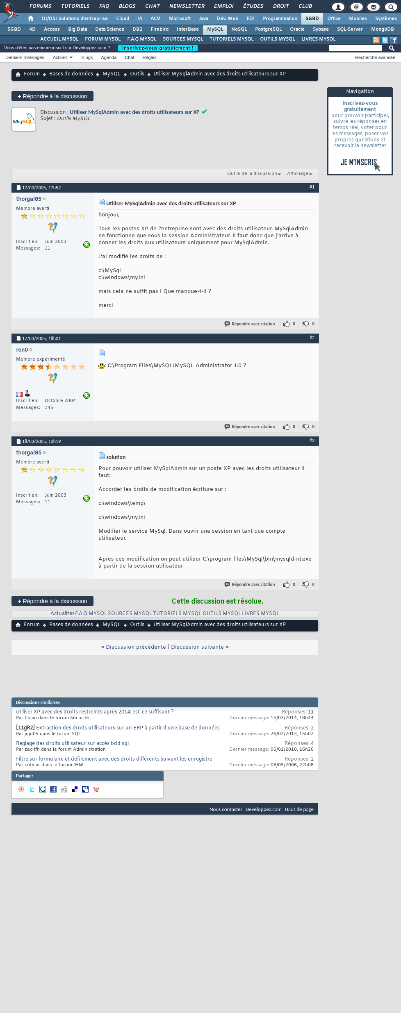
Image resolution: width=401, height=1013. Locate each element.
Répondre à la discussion (52, 96)
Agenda (108, 57)
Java (203, 19)
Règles (150, 57)
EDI (250, 19)
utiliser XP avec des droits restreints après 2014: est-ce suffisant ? (95, 712)
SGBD (312, 19)
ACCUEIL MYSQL (59, 39)
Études (253, 6)
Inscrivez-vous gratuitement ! (158, 47)
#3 (312, 440)
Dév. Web (227, 19)
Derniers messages (24, 57)
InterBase (188, 29)
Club (304, 6)
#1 (312, 187)
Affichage (297, 174)
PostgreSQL (268, 29)
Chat (152, 6)
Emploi (223, 6)
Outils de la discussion (252, 174)
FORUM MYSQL (103, 39)
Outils (137, 74)
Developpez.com (264, 809)
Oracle (297, 29)
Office (334, 19)
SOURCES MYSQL (183, 39)
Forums (40, 6)
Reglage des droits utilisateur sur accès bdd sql (72, 743)
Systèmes (386, 19)
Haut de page (299, 809)
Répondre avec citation (250, 324)
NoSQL (239, 29)
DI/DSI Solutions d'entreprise (75, 19)
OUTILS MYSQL (277, 39)
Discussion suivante (197, 647)
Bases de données (71, 74)
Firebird (159, 29)
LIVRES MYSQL (318, 39)
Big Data (77, 29)
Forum (32, 74)
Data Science (109, 29)
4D (32, 29)
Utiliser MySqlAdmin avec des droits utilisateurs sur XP (135, 112)
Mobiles (358, 19)
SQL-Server (350, 29)
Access (52, 29)
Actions (60, 57)
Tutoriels (75, 6)
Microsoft (180, 19)
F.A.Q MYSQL (141, 39)
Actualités (62, 614)
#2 (312, 338)
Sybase (321, 29)
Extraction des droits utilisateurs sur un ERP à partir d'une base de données (128, 728)
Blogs (127, 6)
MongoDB (382, 29)
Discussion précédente (136, 647)
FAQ (103, 6)
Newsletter (186, 6)
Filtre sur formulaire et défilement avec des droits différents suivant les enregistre (114, 759)
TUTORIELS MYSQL (231, 39)
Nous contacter (226, 809)
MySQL (215, 29)
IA (139, 19)
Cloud (122, 19)
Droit (280, 6)
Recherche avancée (375, 57)
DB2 (137, 29)
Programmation (280, 19)
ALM (155, 19)
